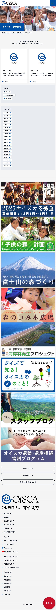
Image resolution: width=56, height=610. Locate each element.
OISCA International (11, 567)
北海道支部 (7, 573)
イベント (7, 92)
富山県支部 (7, 583)
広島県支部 (7, 591)
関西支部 (7, 587)
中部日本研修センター (11, 557)
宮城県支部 (7, 576)
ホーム (4, 33)
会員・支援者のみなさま (28, 482)
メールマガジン (28, 468)
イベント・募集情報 (11, 27)
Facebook (8, 548)
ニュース (7, 537)
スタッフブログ (9, 544)
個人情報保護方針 (10, 532)
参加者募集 (7, 98)
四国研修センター (10, 564)
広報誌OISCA (28, 475)
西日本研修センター (10, 560)
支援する (49, 603)
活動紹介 (7, 517)
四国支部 (7, 594)
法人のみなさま (9, 525)
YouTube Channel (11, 552)
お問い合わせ (8, 528)
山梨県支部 (7, 580)
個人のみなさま (9, 521)
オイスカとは (8, 514)
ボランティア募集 (9, 95)
